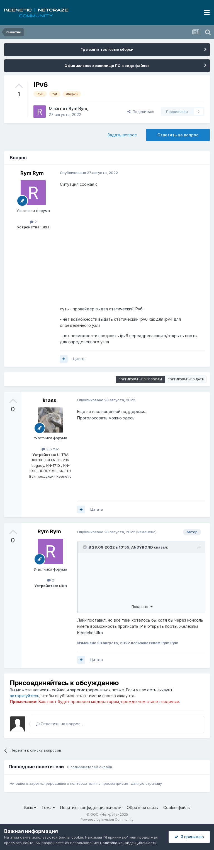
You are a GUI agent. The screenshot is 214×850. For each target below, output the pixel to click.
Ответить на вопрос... (59, 723)
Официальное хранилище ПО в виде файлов (107, 65)
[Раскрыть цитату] (85, 547)
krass (49, 400)
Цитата (79, 358)
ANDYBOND (142, 547)
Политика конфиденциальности (90, 807)
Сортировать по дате (185, 379)
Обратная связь (142, 807)
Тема (48, 807)
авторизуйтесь (24, 695)
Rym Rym (78, 108)
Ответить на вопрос (177, 134)
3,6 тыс (50, 449)
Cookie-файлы (176, 807)
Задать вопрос (122, 134)
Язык (30, 807)
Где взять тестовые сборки (107, 49)
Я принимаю (189, 836)
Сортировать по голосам (140, 379)
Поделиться (140, 111)
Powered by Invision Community (107, 819)
